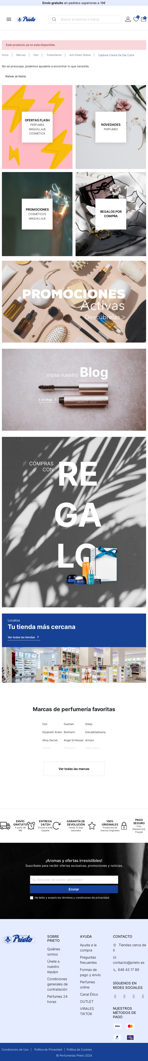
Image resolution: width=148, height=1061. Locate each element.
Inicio (5, 55)
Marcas (21, 55)
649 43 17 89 (128, 970)
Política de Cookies (79, 1049)
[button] (143, 19)
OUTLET (86, 1001)
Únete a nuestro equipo (53, 966)
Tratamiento (53, 55)
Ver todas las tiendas (24, 637)
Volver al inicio (15, 76)
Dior (36, 55)
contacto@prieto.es (128, 963)
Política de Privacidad (48, 1049)
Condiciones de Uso (15, 1049)
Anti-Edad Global (80, 55)
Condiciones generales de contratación (57, 984)
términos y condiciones (76, 897)
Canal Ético (89, 994)
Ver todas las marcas (74, 769)
